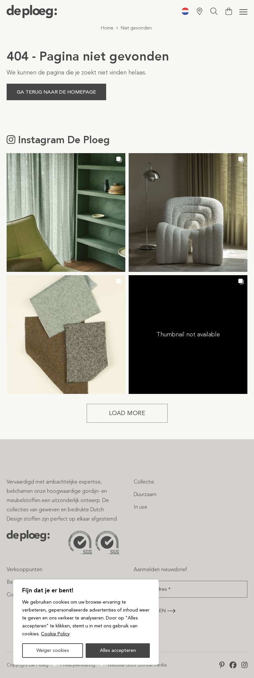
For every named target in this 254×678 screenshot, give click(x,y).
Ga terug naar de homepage (56, 92)
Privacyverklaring (78, 665)
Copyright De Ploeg (27, 665)
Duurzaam (145, 494)
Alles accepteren (118, 650)
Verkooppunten (24, 569)
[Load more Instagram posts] (127, 413)
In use (140, 507)
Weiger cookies (52, 650)
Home (107, 28)
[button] (66, 212)
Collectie (144, 482)
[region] (86, 622)
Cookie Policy (55, 634)
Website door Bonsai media (137, 665)
